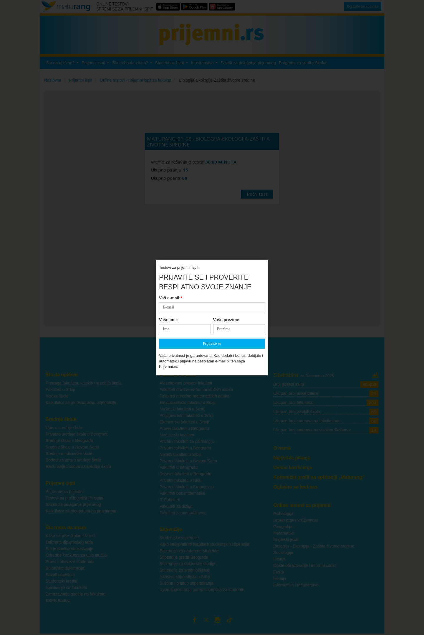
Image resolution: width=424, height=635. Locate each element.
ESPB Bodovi (58, 600)
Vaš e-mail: (170, 192)
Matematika (283, 533)
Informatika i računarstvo (295, 585)
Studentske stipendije (179, 538)
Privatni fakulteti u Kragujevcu (187, 487)
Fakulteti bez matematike (183, 493)
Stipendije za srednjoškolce (185, 570)
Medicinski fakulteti (177, 435)
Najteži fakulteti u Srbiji (180, 454)
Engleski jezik (285, 539)
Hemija (279, 578)
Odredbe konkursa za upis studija (76, 555)
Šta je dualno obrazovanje (69, 548)
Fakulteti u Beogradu (179, 467)
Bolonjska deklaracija (65, 568)
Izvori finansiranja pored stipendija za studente (202, 589)
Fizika (278, 572)
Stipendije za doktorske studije (187, 563)
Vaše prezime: (227, 214)
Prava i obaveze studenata (70, 561)
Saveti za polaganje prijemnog (73, 504)
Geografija (282, 526)
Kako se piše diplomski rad (70, 535)
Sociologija (283, 552)
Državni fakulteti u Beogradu (185, 474)
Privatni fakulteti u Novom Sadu (188, 461)
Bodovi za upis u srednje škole (73, 460)
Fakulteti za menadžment (183, 512)
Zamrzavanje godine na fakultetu (75, 594)
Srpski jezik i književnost (295, 520)
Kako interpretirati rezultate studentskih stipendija (204, 544)
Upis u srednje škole (64, 427)
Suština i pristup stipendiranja (186, 583)
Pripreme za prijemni (64, 491)
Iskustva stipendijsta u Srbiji (185, 576)
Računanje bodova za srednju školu (78, 466)
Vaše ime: (168, 214)
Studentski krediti (61, 581)
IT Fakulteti (170, 500)
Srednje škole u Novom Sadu (72, 447)
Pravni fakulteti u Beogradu (184, 428)
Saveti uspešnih (60, 574)
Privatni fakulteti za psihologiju (187, 441)
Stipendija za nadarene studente (189, 550)
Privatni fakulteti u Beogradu (185, 448)
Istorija (279, 559)
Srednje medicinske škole (69, 453)
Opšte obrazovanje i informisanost (304, 565)
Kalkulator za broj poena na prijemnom (81, 511)
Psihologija (283, 513)
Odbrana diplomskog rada (69, 542)
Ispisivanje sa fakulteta (66, 587)
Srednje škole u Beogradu (69, 440)
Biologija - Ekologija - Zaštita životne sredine (313, 546)
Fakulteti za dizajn (176, 506)
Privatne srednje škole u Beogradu (77, 434)
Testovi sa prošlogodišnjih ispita (74, 498)
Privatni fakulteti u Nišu (180, 480)
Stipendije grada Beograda (184, 557)
